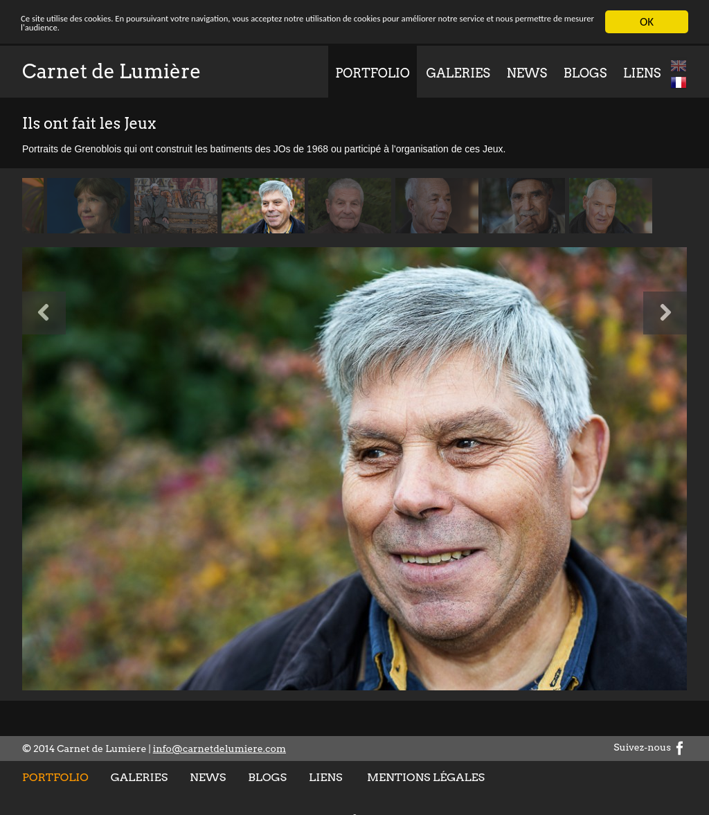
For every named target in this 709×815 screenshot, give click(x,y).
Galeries (458, 73)
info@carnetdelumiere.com (219, 748)
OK (647, 22)
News (527, 73)
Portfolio (372, 73)
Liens (642, 73)
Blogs (585, 73)
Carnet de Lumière (111, 71)
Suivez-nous (650, 747)
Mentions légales (426, 777)
